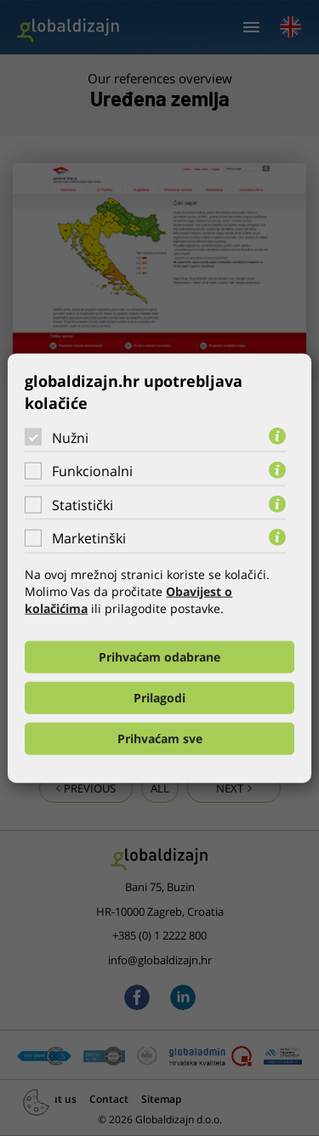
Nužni (70, 437)
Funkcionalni (92, 471)
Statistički (82, 505)
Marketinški (89, 538)
